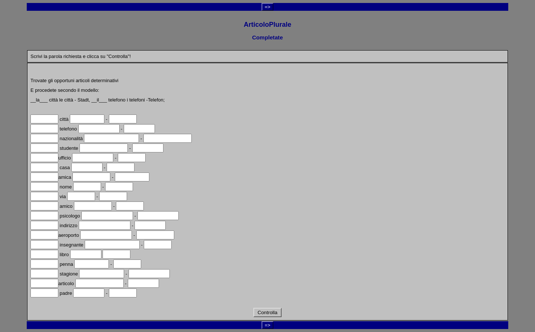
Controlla (267, 312)
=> (267, 7)
